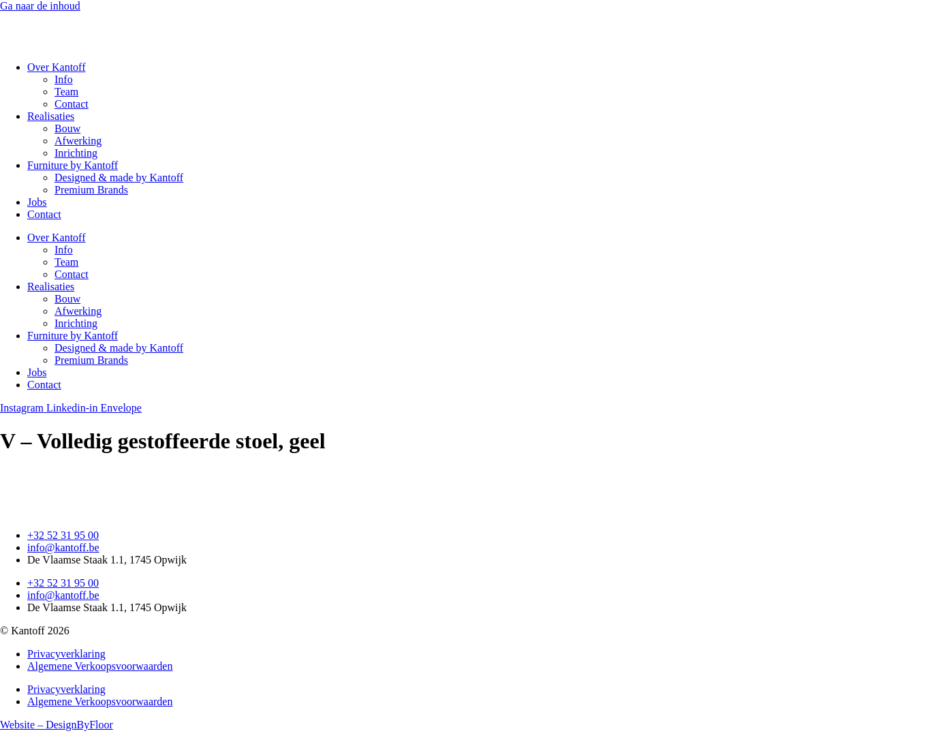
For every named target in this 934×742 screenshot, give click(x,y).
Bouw (67, 128)
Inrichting (76, 153)
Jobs (36, 202)
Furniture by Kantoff (72, 165)
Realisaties (50, 116)
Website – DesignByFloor (56, 724)
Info (64, 79)
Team (66, 91)
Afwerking (78, 140)
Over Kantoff (56, 67)
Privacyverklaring (66, 654)
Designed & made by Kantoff (119, 177)
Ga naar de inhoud (40, 6)
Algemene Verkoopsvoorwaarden (99, 666)
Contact (72, 104)
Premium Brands (91, 190)
